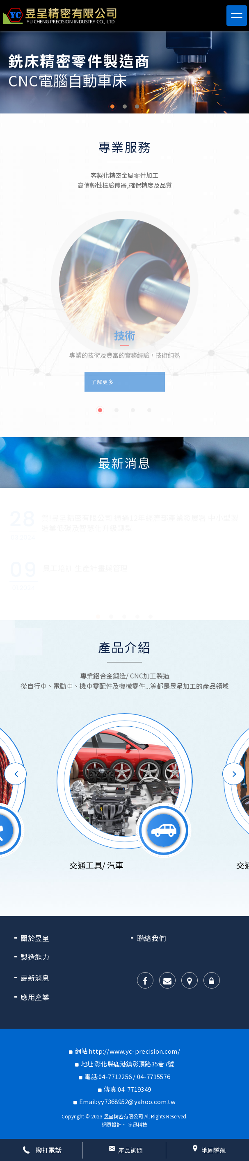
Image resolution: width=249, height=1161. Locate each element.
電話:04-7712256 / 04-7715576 (127, 1076)
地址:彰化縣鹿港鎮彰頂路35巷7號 (127, 1063)
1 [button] (112, 106)
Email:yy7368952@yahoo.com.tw (127, 1101)
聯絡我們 (151, 938)
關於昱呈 (35, 938)
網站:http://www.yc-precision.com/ (127, 1051)
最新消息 (35, 978)
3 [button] (137, 106)
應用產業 (35, 997)
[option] (124, 72)
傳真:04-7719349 (127, 1089)
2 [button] (125, 106)
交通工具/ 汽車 (96, 865)
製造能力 (35, 957)
